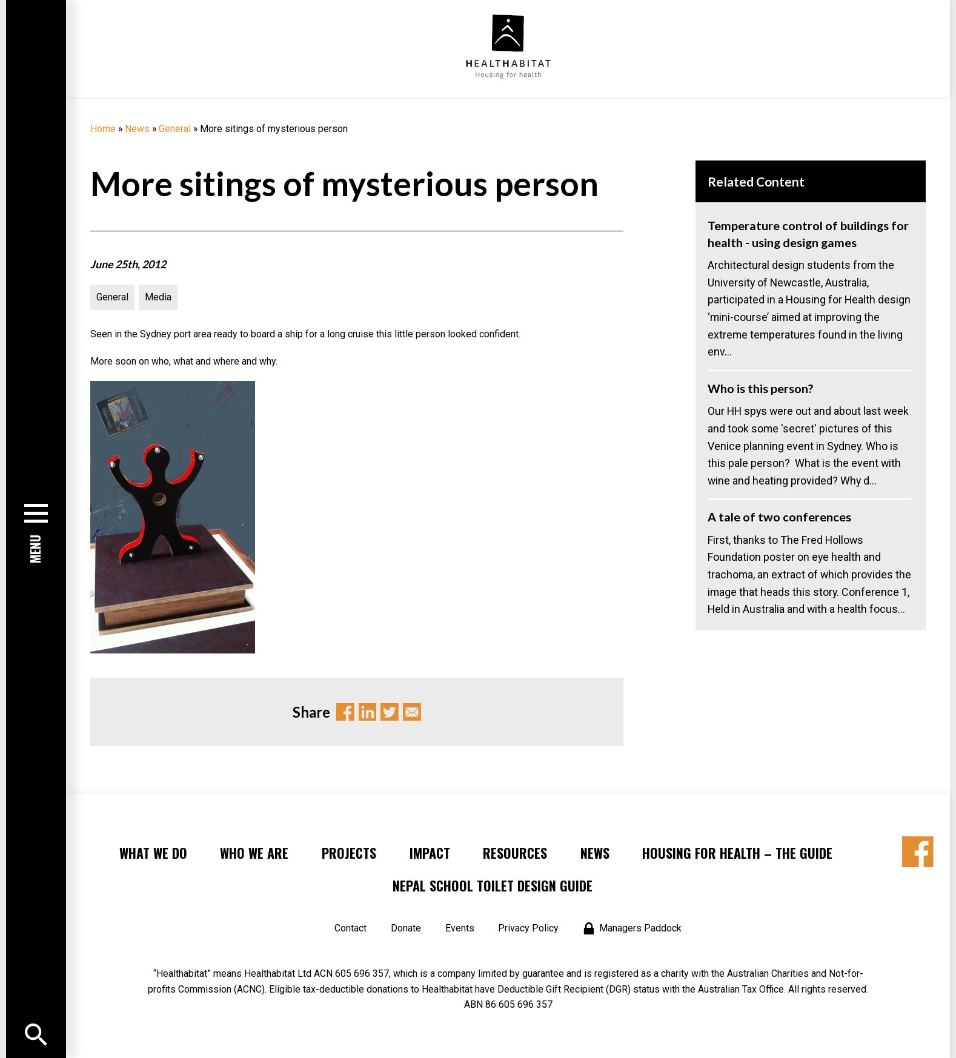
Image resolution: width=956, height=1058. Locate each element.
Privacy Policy (528, 928)
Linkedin (368, 712)
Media (158, 297)
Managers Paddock (640, 928)
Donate (406, 928)
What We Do (153, 852)
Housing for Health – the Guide (737, 852)
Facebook (345, 712)
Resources (515, 852)
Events (459, 928)
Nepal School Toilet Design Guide (493, 885)
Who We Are (254, 852)
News (137, 128)
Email (412, 712)
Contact (350, 928)
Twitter (389, 712)
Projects (349, 852)
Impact (430, 852)
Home (103, 128)
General (175, 128)
